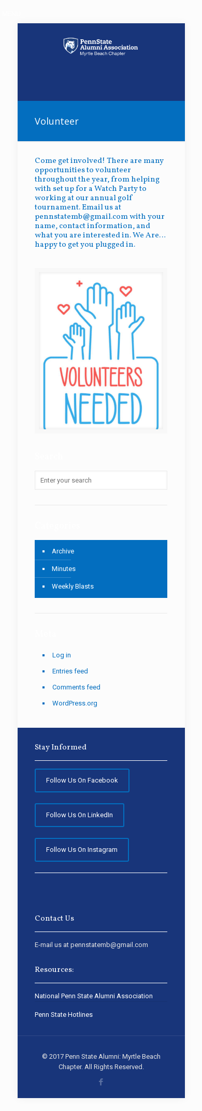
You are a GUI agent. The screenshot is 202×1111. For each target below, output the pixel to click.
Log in (61, 655)
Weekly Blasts (73, 586)
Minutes (64, 569)
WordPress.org (74, 703)
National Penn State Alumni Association (94, 996)
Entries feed (70, 671)
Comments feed (76, 687)
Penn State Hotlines (64, 1014)
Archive (63, 551)
